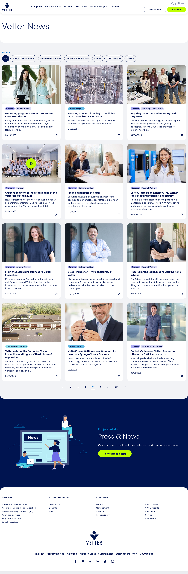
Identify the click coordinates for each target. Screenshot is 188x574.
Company (36, 9)
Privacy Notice (55, 554)
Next (126, 388)
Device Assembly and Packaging (17, 511)
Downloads (150, 519)
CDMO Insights (114, 58)
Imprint (39, 554)
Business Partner (126, 554)
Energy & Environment (24, 58)
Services (68, 9)
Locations (81, 9)
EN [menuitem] (182, 3)
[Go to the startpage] (7, 7)
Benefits (53, 508)
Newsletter (150, 511)
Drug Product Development (15, 504)
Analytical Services (11, 515)
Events (97, 58)
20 (116, 387)
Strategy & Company (50, 58)
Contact (176, 10)
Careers (115, 9)
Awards (99, 504)
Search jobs (154, 10)
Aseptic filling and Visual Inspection (19, 508)
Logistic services (10, 522)
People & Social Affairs (77, 58)
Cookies (72, 554)
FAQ (51, 511)
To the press (115, 454)
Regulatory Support (11, 519)
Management (102, 508)
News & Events (152, 504)
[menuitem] (36, 10)
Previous (63, 388)
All (5, 58)
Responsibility (53, 9)
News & (99, 9)
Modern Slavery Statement (96, 554)
